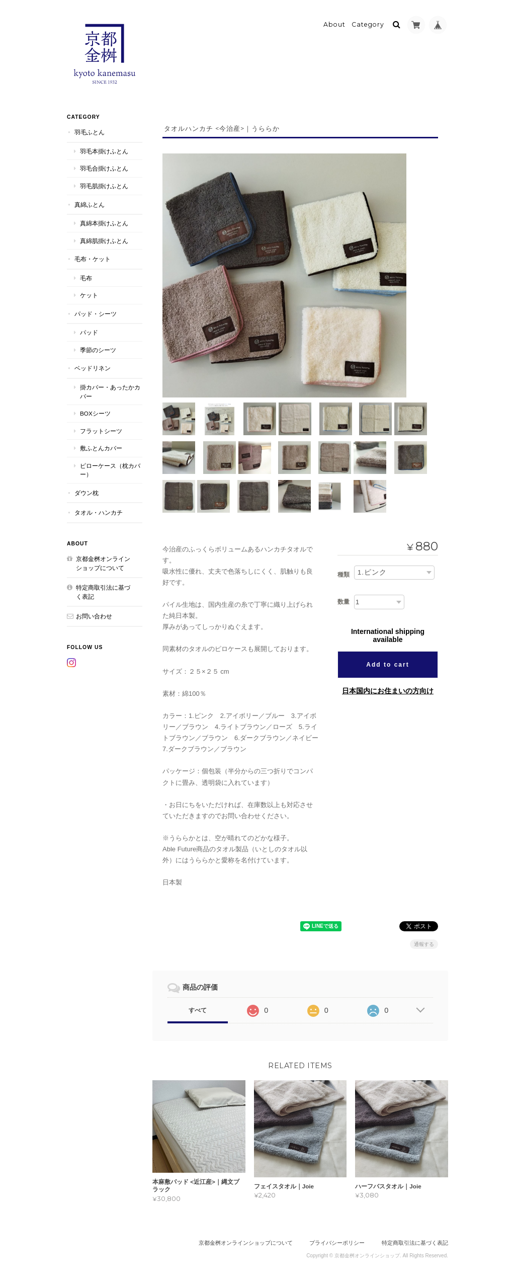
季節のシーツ (98, 349)
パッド (89, 332)
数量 (343, 601)
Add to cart (387, 664)
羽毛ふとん (89, 131)
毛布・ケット (92, 258)
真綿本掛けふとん (104, 222)
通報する (424, 943)
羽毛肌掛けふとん (104, 185)
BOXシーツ (95, 412)
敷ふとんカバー (101, 447)
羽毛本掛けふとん (104, 150)
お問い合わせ (94, 615)
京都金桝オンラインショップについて (103, 562)
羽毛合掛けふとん (104, 168)
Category (368, 23)
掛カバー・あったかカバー (110, 390)
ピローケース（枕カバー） (110, 469)
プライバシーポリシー (337, 1242)
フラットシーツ (101, 430)
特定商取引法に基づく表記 (103, 591)
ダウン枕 (86, 492)
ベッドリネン (92, 367)
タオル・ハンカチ (98, 512)
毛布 (86, 277)
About (334, 23)
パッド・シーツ (95, 312)
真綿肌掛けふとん (104, 239)
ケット (89, 294)
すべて (198, 1009)
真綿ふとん (89, 203)
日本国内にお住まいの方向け (388, 690)
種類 (343, 574)
